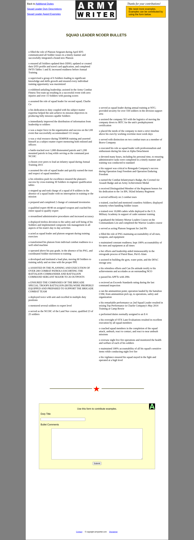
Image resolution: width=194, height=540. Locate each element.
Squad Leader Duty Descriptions (44, 9)
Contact (79, 532)
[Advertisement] (131, 77)
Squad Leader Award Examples (44, 14)
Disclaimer (113, 532)
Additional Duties (45, 4)
